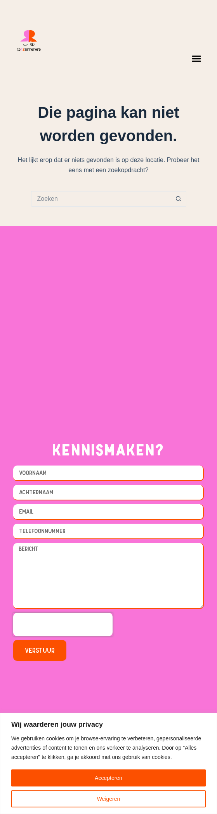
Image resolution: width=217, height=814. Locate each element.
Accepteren (108, 778)
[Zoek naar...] (101, 199)
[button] (196, 58)
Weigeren (108, 799)
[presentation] (63, 624)
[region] (108, 763)
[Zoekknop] (178, 199)
